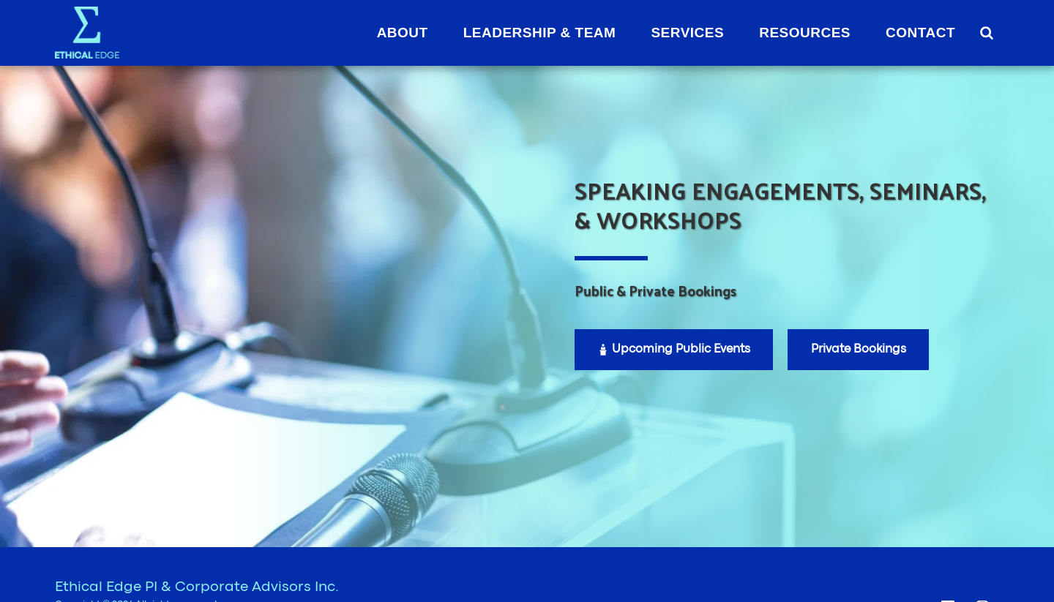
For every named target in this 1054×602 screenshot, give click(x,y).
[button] (986, 32)
